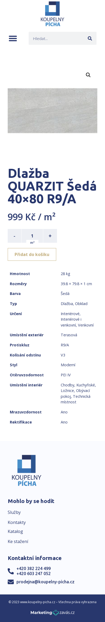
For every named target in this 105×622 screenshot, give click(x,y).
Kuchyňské (85, 384)
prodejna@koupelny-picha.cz (45, 581)
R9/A (65, 344)
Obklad (81, 303)
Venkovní (86, 325)
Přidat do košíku (32, 254)
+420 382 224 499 (33, 568)
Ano (64, 411)
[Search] (90, 38)
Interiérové (70, 313)
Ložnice (67, 390)
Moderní (68, 364)
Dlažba (67, 303)
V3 (63, 355)
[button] (12, 38)
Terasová (69, 334)
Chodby (67, 384)
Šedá (65, 293)
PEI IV (66, 374)
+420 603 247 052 (33, 573)
